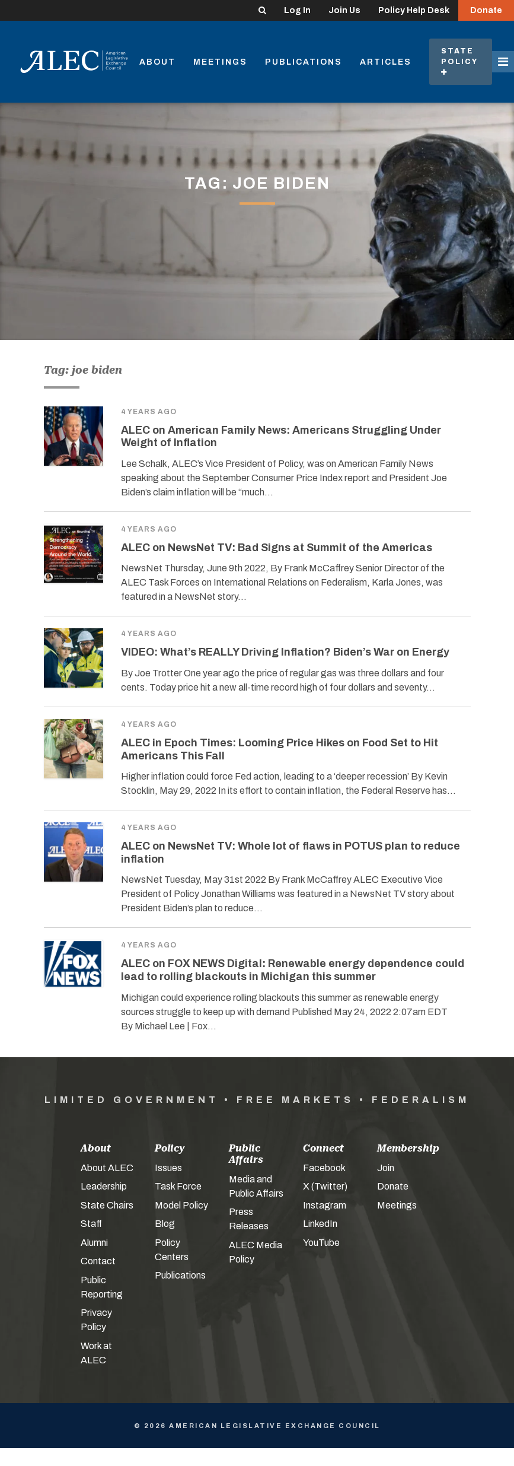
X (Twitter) (325, 1186)
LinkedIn (320, 1224)
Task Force (178, 1186)
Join (385, 1168)
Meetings (220, 62)
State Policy (460, 61)
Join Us (344, 10)
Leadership (104, 1186)
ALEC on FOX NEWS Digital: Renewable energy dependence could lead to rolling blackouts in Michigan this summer (292, 970)
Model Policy (181, 1205)
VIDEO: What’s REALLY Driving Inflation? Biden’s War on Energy (285, 652)
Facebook (324, 1168)
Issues (168, 1168)
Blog (165, 1224)
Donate (486, 10)
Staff (91, 1224)
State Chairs (107, 1205)
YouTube (321, 1243)
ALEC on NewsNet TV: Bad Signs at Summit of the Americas (276, 548)
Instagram (324, 1205)
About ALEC (107, 1168)
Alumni (94, 1243)
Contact (98, 1261)
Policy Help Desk (413, 10)
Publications (303, 62)
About (157, 62)
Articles (385, 62)
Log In (297, 10)
